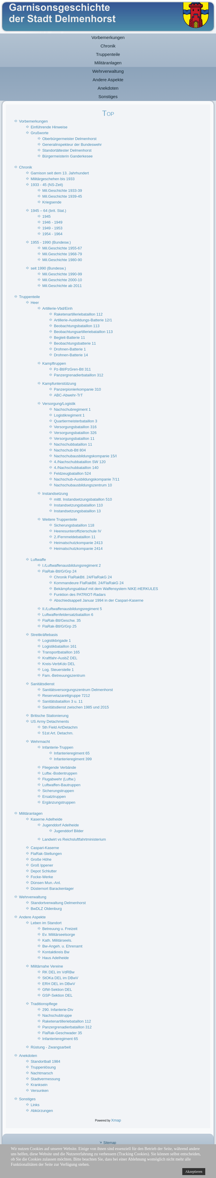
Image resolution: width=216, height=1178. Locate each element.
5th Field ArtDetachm (59, 727)
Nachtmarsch (42, 1073)
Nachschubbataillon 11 (73, 444)
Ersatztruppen (54, 796)
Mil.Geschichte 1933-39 (62, 190)
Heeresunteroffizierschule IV (77, 531)
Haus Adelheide (55, 958)
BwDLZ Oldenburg (46, 908)
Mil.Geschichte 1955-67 (62, 248)
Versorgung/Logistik (58, 403)
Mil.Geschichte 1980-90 (62, 260)
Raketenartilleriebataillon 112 (78, 314)
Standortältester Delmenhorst (66, 150)
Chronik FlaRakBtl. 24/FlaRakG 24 (83, 577)
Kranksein (39, 1085)
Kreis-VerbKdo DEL (58, 664)
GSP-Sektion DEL (57, 995)
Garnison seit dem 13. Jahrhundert (60, 173)
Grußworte (39, 133)
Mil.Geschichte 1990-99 (62, 274)
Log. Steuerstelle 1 (58, 669)
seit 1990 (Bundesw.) (48, 268)
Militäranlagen (108, 62)
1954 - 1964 (52, 234)
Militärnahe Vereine (47, 966)
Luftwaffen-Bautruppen (61, 785)
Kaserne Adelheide (46, 819)
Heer (35, 302)
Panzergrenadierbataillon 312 (78, 375)
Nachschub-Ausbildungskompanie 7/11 (86, 479)
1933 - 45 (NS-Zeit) (47, 185)
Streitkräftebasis (44, 635)
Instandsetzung (55, 493)
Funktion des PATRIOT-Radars (80, 594)
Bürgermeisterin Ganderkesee (67, 156)
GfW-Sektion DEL (57, 989)
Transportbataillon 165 (61, 652)
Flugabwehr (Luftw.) (58, 779)
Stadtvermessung (45, 1079)
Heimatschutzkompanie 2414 (78, 548)
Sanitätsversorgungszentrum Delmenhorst (77, 690)
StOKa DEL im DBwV (60, 978)
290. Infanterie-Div (57, 1009)
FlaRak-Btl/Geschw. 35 (61, 620)
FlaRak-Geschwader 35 (62, 1033)
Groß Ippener (42, 865)
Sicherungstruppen (58, 791)
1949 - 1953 (52, 228)
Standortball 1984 (45, 1061)
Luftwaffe (38, 559)
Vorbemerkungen (107, 37)
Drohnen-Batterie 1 (70, 349)
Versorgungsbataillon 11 (74, 438)
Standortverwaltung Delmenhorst (58, 903)
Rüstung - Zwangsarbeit (51, 1047)
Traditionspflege (44, 1004)
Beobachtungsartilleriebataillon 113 (83, 332)
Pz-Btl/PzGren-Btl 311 (72, 369)
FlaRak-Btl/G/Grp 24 (59, 571)
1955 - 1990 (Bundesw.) (51, 242)
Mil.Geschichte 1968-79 (62, 254)
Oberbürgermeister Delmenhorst (69, 139)
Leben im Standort (46, 923)
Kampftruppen (54, 363)
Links (35, 1105)
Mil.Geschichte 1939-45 (62, 196)
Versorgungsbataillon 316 (75, 427)
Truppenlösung (43, 1067)
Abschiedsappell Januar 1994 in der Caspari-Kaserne (98, 600)
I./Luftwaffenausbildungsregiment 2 (71, 565)
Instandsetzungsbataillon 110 (78, 505)
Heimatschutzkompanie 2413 (78, 543)
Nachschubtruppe (57, 1015)
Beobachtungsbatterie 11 (75, 343)
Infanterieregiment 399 (73, 759)
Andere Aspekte (108, 79)
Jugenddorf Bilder (68, 831)
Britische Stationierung (49, 715)
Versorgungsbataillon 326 (75, 433)
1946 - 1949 (52, 222)
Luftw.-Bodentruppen (59, 773)
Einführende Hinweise (49, 127)
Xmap (116, 1120)
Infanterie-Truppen (57, 747)
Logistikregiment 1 (69, 415)
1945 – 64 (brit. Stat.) (48, 210)
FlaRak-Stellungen (46, 853)
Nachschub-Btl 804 (70, 450)
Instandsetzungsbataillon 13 (77, 511)
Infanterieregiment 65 (72, 753)
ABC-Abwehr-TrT (68, 395)
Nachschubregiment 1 (72, 409)
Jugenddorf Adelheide (60, 825)
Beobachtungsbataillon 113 (76, 326)
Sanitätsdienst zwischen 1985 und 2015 (75, 707)
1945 (46, 216)
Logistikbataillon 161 (59, 646)
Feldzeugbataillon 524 (72, 473)
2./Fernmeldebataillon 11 (74, 537)
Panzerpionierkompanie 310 (77, 389)
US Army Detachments (50, 721)
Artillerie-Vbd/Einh (57, 308)
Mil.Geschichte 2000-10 (62, 280)
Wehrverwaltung (108, 71)
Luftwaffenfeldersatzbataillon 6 (67, 614)
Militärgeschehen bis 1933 (52, 179)
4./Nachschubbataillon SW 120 (80, 462)
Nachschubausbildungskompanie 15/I (85, 456)
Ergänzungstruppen (58, 802)
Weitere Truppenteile (59, 519)
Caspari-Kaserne (45, 848)
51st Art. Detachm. (57, 733)
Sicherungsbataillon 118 (74, 525)
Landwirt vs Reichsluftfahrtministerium (74, 839)
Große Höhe (41, 859)
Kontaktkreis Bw (55, 952)
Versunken (39, 1090)
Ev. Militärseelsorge (58, 934)
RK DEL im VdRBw (58, 972)
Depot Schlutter (44, 871)
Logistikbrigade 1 (56, 640)
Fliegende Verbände (59, 767)
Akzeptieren (193, 1172)
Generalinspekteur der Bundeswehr (72, 144)
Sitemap (109, 1143)
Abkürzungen (42, 1110)
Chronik (108, 45)
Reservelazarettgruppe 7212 (66, 695)
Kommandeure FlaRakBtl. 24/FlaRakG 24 (89, 583)
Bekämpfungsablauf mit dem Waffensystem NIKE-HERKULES (106, 589)
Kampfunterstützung (59, 383)
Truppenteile (108, 54)
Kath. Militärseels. (57, 940)
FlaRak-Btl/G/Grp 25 (59, 626)
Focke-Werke (42, 877)
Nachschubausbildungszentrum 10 (83, 485)
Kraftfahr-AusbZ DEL (59, 658)
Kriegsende (51, 202)
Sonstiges (108, 96)
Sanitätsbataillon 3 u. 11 (62, 701)
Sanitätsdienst (42, 684)
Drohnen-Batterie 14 (71, 355)
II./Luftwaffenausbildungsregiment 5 (72, 609)
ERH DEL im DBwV (58, 984)
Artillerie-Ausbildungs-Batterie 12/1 (83, 320)
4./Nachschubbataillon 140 (76, 467)
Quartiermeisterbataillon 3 (75, 421)
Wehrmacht (40, 741)
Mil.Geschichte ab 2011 (62, 286)
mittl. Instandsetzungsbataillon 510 (83, 499)
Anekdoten (108, 88)
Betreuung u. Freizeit (59, 929)
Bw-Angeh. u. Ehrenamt (62, 946)
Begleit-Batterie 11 (69, 337)
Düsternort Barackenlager (52, 888)
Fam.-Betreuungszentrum (63, 675)
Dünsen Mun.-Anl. (46, 883)
